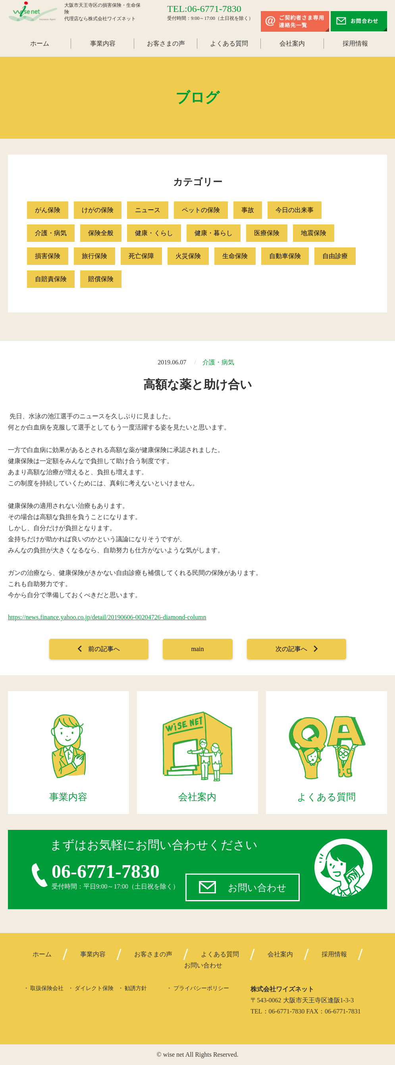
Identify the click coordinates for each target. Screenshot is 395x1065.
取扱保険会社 (47, 988)
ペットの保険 (201, 210)
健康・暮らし (214, 233)
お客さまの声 (166, 43)
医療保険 (266, 233)
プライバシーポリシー (201, 988)
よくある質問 (229, 43)
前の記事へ (104, 649)
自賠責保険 (51, 279)
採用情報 (355, 43)
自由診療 (335, 256)
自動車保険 (285, 256)
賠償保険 (101, 279)
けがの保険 (98, 210)
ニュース (147, 210)
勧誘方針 (136, 988)
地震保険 (313, 233)
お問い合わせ (257, 888)
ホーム (39, 43)
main (197, 649)
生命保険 (235, 256)
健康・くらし (154, 233)
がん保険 (47, 210)
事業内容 (103, 43)
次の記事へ (291, 649)
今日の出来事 (295, 210)
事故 (247, 210)
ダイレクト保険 (94, 988)
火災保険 (188, 256)
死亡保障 (141, 256)
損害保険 (47, 256)
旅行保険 (94, 256)
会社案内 (292, 43)
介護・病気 (51, 233)
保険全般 (101, 233)
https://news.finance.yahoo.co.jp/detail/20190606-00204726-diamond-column (107, 617)
